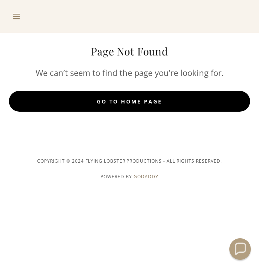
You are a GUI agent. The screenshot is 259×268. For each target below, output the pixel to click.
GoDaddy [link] (146, 176)
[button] (27, 16)
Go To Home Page (130, 101)
